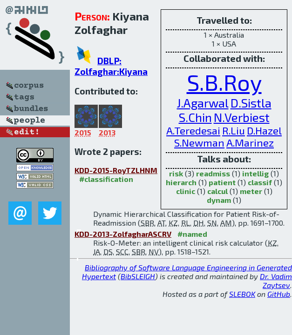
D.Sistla (251, 102)
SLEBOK (242, 293)
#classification (106, 178)
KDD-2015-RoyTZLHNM (116, 170)
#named (192, 233)
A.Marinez (250, 142)
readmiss (213, 173)
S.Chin (195, 117)
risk (176, 173)
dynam (219, 199)
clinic (185, 191)
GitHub (278, 293)
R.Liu (233, 130)
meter (251, 191)
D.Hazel (264, 130)
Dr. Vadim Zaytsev (276, 280)
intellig (255, 173)
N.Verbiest (242, 117)
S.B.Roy (224, 81)
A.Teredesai (193, 130)
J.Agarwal (203, 102)
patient (222, 182)
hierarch (181, 182)
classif (260, 182)
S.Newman (199, 142)
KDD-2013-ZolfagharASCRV (123, 233)
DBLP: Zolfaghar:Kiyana (111, 66)
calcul (217, 191)
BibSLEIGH (138, 276)
